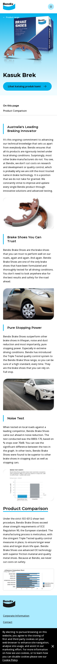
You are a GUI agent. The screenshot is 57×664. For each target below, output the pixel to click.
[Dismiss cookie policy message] (53, 646)
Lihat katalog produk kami (27, 86)
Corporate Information (16, 615)
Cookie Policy (10, 660)
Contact (7, 622)
